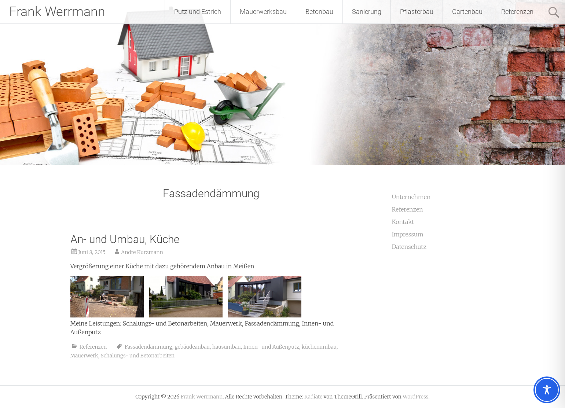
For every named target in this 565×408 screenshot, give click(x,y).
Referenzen (517, 11)
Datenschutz (409, 246)
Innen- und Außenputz (271, 346)
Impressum (407, 234)
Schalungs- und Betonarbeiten (137, 355)
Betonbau (319, 11)
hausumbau (226, 346)
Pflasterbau (416, 11)
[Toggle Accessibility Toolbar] (547, 390)
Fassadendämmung (148, 346)
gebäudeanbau (192, 346)
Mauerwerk (84, 355)
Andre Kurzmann (142, 252)
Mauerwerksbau (263, 11)
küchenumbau (319, 346)
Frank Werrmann (57, 11)
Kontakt (403, 221)
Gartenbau (467, 11)
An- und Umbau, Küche (125, 239)
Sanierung (366, 11)
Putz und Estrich (197, 11)
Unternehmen (411, 197)
